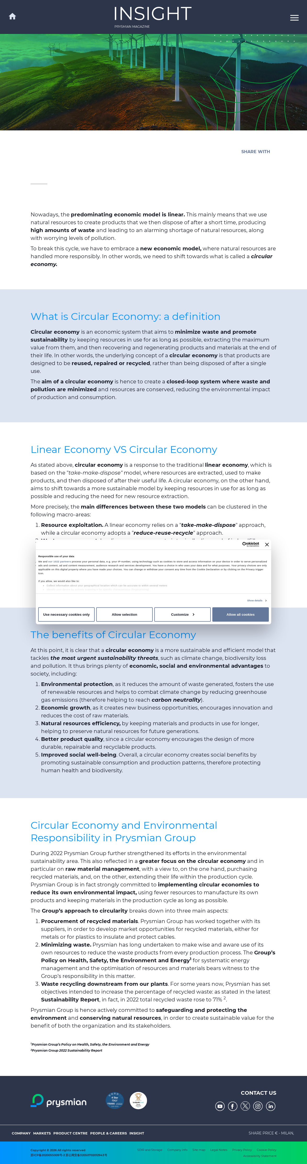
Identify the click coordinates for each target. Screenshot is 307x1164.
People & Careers (108, 1133)
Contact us (258, 1093)
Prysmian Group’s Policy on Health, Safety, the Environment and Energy (90, 1044)
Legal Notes (218, 1150)
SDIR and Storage (149, 1150)
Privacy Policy (242, 1150)
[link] (153, 17)
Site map (198, 1150)
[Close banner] (267, 544)
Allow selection (124, 614)
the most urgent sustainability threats (103, 658)
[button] (294, 17)
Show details (254, 600)
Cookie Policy (266, 1150)
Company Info (177, 1150)
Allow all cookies (240, 614)
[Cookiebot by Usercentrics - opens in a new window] (236, 544)
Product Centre (70, 1133)
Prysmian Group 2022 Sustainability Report (66, 1050)
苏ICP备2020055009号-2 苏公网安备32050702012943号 (69, 1155)
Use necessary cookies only (66, 614)
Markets (42, 1133)
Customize (182, 614)
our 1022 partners (59, 561)
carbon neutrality (176, 700)
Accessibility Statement (259, 1156)
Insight (136, 1133)
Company (21, 1133)
